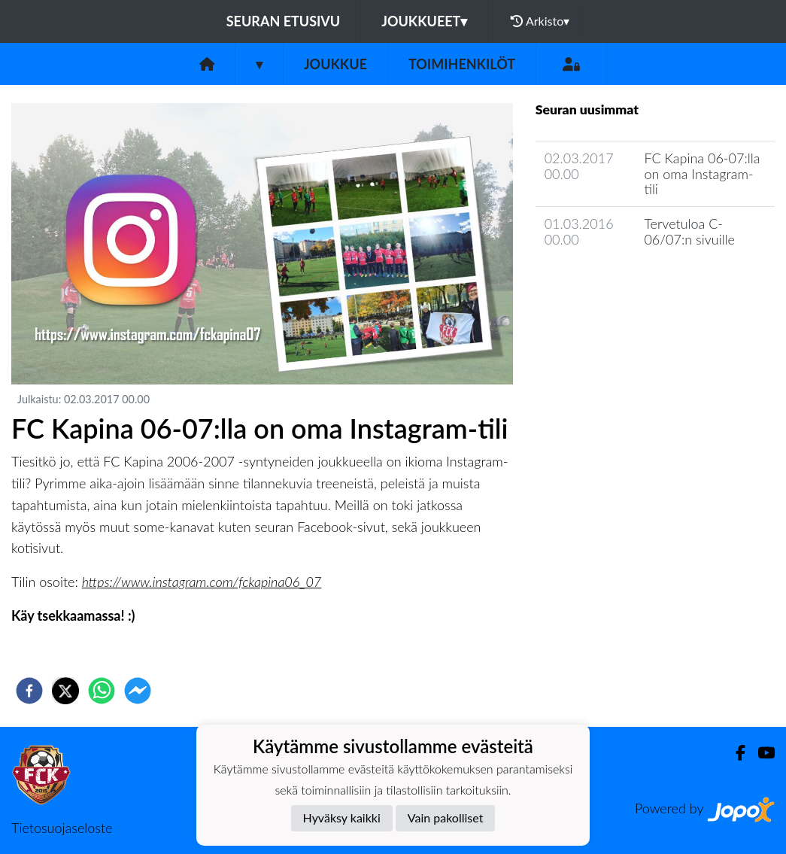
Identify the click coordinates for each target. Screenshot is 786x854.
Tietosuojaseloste (61, 827)
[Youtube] (760, 753)
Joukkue (335, 64)
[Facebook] (734, 753)
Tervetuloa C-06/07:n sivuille (689, 231)
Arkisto (540, 21)
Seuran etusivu (283, 21)
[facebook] (29, 690)
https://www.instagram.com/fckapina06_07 (202, 581)
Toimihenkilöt (461, 64)
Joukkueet (424, 21)
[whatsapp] (101, 690)
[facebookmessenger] (137, 690)
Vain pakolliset (446, 817)
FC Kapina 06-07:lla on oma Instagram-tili (702, 173)
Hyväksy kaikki (342, 817)
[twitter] (65, 690)
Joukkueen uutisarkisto (612, 282)
